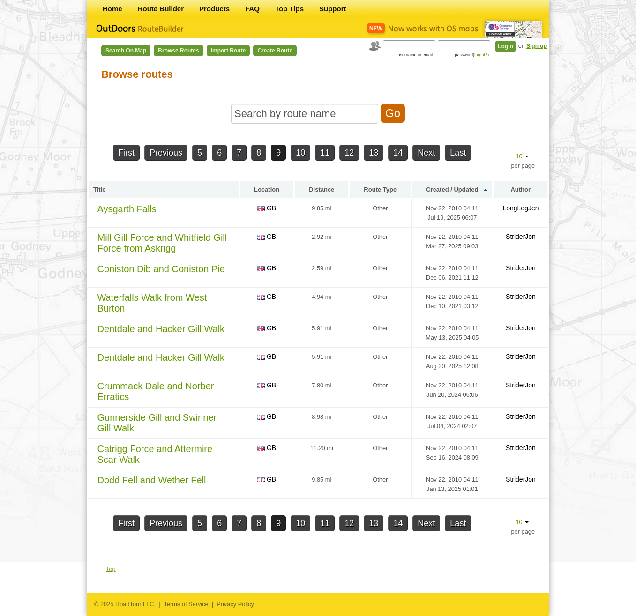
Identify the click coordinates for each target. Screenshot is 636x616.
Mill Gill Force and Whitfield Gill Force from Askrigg (162, 242)
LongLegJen (520, 208)
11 (324, 152)
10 (300, 152)
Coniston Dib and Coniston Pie (160, 269)
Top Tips (289, 9)
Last (458, 152)
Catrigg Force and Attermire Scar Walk (154, 454)
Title (99, 189)
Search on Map (125, 50)
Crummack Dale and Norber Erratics (155, 391)
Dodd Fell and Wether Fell (151, 480)
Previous (166, 152)
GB (266, 208)
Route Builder (161, 9)
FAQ (252, 9)
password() (472, 54)
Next (426, 152)
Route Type (380, 189)
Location (266, 189)
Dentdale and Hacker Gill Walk (160, 329)
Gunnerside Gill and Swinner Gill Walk (157, 422)
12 (349, 152)
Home (112, 9)
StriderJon (521, 236)
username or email (415, 54)
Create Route (274, 50)
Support (332, 9)
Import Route (228, 50)
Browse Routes (178, 50)
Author (520, 189)
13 (373, 152)
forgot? (480, 54)
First (126, 152)
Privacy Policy (235, 604)
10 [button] (522, 156)
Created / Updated (452, 189)
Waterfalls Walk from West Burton (152, 302)
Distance (321, 189)
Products (214, 9)
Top (111, 568)
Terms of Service (186, 604)
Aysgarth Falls (126, 209)
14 (398, 152)
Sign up (536, 46)
